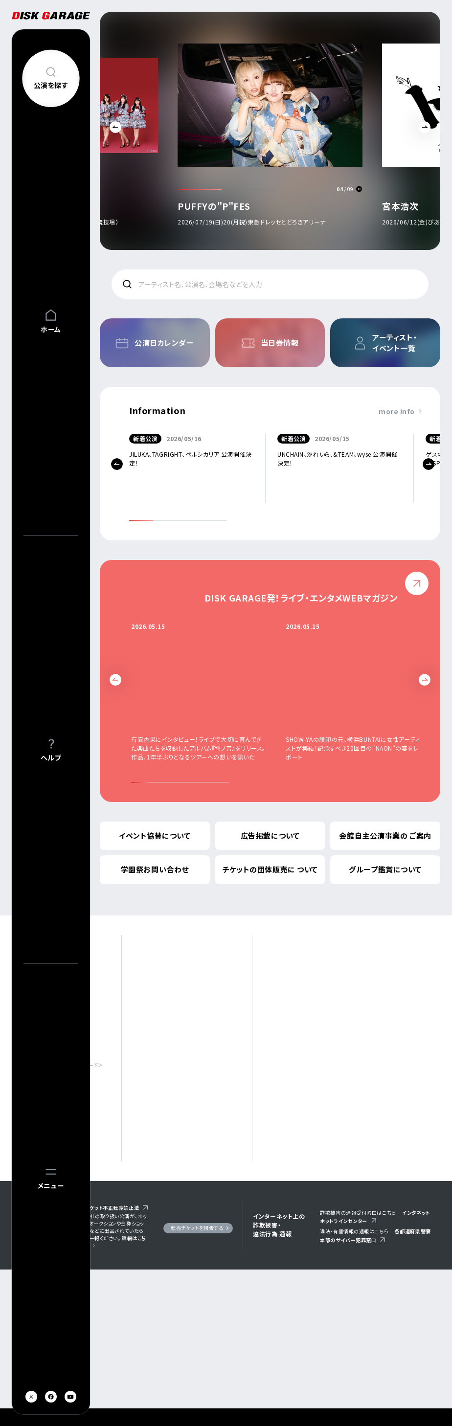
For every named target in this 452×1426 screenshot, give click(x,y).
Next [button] (424, 127)
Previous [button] (115, 127)
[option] (281, 133)
